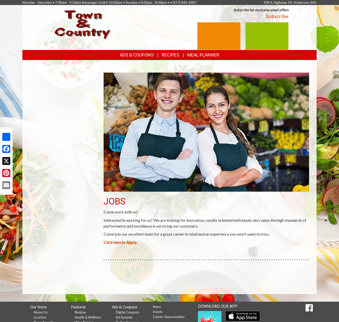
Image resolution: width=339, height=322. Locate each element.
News (157, 307)
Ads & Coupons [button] (137, 55)
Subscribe (277, 16)
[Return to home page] (83, 24)
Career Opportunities (169, 317)
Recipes (170, 55)
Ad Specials (124, 317)
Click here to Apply (120, 242)
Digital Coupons (127, 312)
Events (158, 312)
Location (40, 317)
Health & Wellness (88, 317)
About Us (41, 312)
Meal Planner (203, 55)
